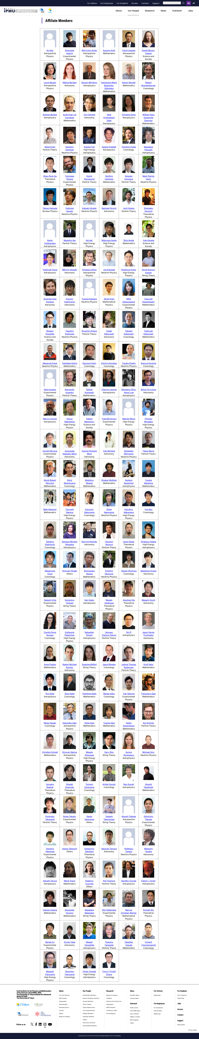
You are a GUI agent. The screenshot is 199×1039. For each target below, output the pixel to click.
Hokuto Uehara (50, 910)
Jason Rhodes (109, 664)
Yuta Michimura (109, 418)
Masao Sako (109, 693)
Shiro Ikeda (128, 240)
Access (134, 3)
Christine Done (129, 114)
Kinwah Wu (148, 910)
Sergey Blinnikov (89, 82)
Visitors (85, 1019)
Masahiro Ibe (70, 240)
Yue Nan (148, 509)
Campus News (134, 998)
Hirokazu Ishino (89, 269)
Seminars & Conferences (113, 1001)
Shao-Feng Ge (50, 176)
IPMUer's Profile (135, 1017)
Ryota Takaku (69, 816)
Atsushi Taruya (50, 881)
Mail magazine (134, 1020)
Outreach (177, 10)
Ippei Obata (128, 541)
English (188, 3)
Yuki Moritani (109, 451)
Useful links (180, 998)
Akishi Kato (109, 299)
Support (155, 3)
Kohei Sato (89, 723)
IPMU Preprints (110, 1007)
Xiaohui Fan (89, 147)
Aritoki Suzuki (109, 784)
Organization (63, 1001)
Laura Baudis (50, 82)
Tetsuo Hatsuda (50, 208)
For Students (122, 3)
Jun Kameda (109, 269)
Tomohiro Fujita (129, 147)
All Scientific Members (89, 995)
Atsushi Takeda (129, 816)
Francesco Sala (148, 693)
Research (150, 10)
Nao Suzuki (128, 784)
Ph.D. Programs (182, 995)
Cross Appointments (89, 1010)
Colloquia (109, 998)
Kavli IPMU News (135, 1010)
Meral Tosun (69, 881)
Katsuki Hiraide (89, 208)
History (61, 1013)
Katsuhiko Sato (70, 723)
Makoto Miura (128, 418)
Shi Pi (128, 632)
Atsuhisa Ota (129, 600)
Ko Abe (50, 50)
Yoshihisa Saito (89, 693)
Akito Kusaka (50, 389)
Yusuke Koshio (129, 363)
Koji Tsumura (109, 881)
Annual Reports (110, 1013)
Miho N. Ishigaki (69, 269)
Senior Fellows (87, 1004)
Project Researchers (89, 1007)
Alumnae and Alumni (89, 1022)
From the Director (64, 995)
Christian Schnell (50, 752)
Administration (63, 1004)
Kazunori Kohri (89, 363)
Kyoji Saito (148, 664)
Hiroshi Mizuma (50, 451)
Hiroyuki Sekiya (69, 752)
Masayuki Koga (50, 363)
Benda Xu (49, 942)
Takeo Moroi (148, 451)
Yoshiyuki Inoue (50, 269)
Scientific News (134, 995)
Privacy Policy (192, 1030)
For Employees (106, 3)
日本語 (193, 3)
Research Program (112, 995)
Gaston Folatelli (109, 147)
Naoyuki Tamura (109, 848)
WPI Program (63, 998)
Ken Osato (89, 600)
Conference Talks (111, 1010)
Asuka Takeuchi (69, 848)
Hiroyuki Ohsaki (69, 571)
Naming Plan (181, 1024)
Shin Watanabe (109, 910)
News (163, 10)
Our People (133, 10)
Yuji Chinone (89, 114)
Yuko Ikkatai (148, 240)
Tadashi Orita (50, 600)
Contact (145, 3)
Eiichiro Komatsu (109, 363)
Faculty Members (88, 1001)
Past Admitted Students (90, 1025)
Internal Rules (158, 1010)
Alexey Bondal (128, 82)
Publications (109, 1004)
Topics (132, 1023)
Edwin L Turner (148, 881)
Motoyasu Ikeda (109, 240)
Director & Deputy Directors (91, 998)
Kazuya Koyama (148, 363)
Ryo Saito (50, 693)
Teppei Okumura (129, 571)
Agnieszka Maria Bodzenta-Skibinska (109, 85)
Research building (64, 1016)
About (119, 10)
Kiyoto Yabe (69, 942)
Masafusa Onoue (148, 571)
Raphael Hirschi (109, 208)
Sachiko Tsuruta (128, 881)
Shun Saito (69, 693)
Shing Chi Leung (148, 389)
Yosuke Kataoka (89, 299)
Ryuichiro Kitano (89, 331)
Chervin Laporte (109, 389)
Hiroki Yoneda (89, 971)
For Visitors (92, 3)
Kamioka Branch (64, 1007)
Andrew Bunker (50, 114)
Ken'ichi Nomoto (89, 541)
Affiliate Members (88, 1013)
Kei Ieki (89, 240)
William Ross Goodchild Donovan (148, 117)
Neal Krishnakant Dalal (109, 117)
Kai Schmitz (148, 723)
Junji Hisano (128, 208)
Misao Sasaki (50, 723)
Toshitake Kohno (69, 363)
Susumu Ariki (109, 50)
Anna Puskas (50, 664)
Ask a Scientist (134, 1013)
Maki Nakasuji (49, 509)
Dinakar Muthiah (109, 480)
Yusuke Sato (109, 723)
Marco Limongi (50, 418)
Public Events (134, 1007)
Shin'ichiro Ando (89, 50)
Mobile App (157, 995)
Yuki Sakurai (129, 693)
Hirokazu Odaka (148, 541)
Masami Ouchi (148, 600)
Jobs (190, 10)
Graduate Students (88, 1016)
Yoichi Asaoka (128, 50)
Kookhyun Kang (128, 269)
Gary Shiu (109, 752)
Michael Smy (148, 752)
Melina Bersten (70, 82)
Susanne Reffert (89, 664)
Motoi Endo (50, 147)
